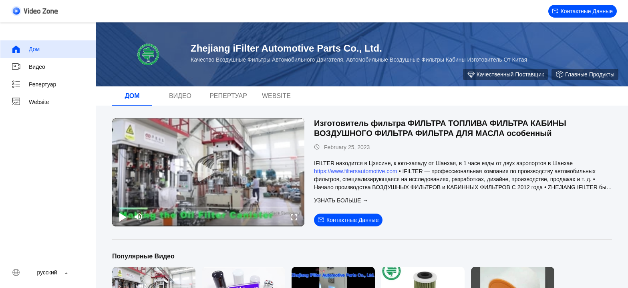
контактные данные (582, 11)
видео (28, 67)
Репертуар (33, 84)
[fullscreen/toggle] (294, 217)
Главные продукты (585, 74)
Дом (25, 49)
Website (30, 102)
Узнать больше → (341, 200)
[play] (208, 172)
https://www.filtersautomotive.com (355, 171)
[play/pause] (123, 217)
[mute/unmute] (139, 217)
